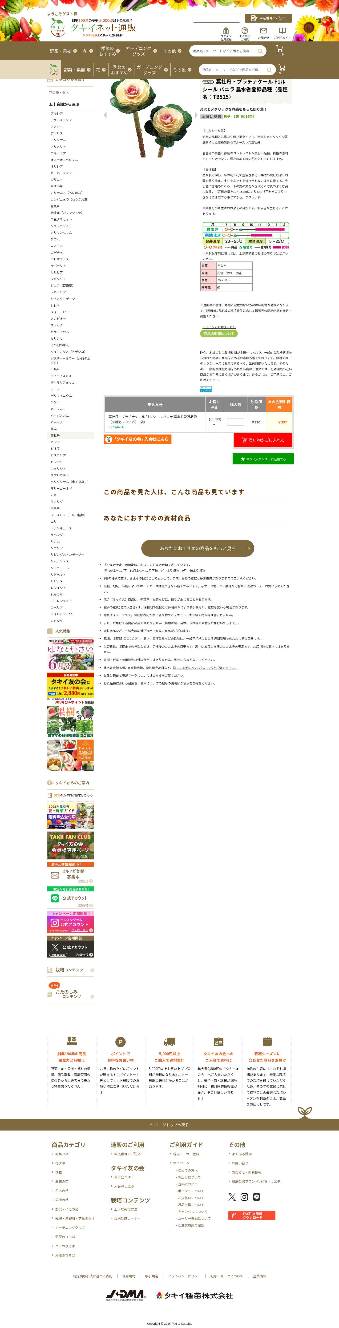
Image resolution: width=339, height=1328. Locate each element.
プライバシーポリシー (184, 1276)
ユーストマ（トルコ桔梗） (69, 515)
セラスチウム (61, 332)
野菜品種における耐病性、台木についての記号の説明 (140, 683)
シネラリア (58, 292)
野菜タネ (62, 1153)
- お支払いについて (190, 1197)
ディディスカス (61, 376)
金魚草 (55, 206)
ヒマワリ (57, 462)
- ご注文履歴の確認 (190, 1225)
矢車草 (55, 508)
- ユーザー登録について (193, 1218)
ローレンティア (61, 601)
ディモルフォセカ (63, 382)
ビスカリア (58, 455)
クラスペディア (61, 226)
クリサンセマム (61, 232)
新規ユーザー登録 (186, 1153)
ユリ (54, 521)
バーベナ (57, 422)
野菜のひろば (65, 1236)
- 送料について (187, 1184)
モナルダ (57, 501)
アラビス (57, 133)
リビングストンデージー (67, 554)
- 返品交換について (190, 1204)
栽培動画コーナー (127, 1218)
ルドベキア (58, 574)
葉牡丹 (55, 435)
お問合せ (263, 38)
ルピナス (57, 581)
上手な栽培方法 (125, 1209)
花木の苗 (62, 1190)
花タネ (60, 1163)
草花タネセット (61, 219)
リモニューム (60, 568)
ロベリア (57, 607)
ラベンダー (58, 534)
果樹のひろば (65, 1255)
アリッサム (58, 139)
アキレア (57, 113)
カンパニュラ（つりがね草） (70, 199)
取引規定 (151, 1276)
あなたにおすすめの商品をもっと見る (198, 548)
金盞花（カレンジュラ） (67, 212)
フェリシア (58, 468)
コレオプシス (60, 259)
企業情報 (259, 1276)
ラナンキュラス (61, 528)
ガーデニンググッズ (70, 1227)
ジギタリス (58, 279)
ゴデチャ (57, 252)
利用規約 (128, 1276)
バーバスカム (60, 415)
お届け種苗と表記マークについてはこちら (133, 675)
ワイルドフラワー (63, 614)
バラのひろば (65, 1245)
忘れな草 (57, 621)
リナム (55, 541)
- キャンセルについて (192, 1211)
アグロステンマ (61, 120)
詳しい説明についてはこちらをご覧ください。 (205, 667)
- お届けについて (188, 1177)
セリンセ (57, 338)
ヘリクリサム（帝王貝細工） (70, 481)
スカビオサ (58, 318)
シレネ (55, 305)
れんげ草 (57, 594)
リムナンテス (60, 561)
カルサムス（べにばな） (67, 192)
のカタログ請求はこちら (73, 795)
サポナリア (58, 265)
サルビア (57, 272)
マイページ (181, 1163)
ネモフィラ (58, 409)
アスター (57, 126)
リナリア (57, 548)
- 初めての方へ (187, 1170)
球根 (58, 1172)
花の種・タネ (59, 92)
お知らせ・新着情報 (247, 1172)
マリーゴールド (61, 488)
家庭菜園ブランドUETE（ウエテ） (258, 1181)
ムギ (54, 495)
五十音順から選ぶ (64, 104)
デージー (57, 389)
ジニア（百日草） (63, 285)
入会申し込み (124, 1186)
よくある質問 (242, 1153)
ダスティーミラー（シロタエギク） (70, 360)
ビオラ (55, 448)
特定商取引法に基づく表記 (93, 1276)
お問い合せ (240, 1163)
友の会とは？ (124, 1177)
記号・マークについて (226, 1276)
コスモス (57, 245)
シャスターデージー (64, 298)
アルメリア (58, 146)
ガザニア (57, 179)
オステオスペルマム (64, 159)
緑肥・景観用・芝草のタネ (75, 1218)
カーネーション (61, 173)
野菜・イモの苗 (66, 1209)
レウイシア (58, 587)
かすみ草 (57, 186)
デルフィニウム (61, 395)
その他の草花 (60, 345)
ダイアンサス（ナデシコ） (69, 351)
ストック (57, 325)
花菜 (54, 429)
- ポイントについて (190, 1190)
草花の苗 (62, 1181)
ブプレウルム (60, 475)
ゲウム (55, 239)
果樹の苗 (62, 1199)
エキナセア (58, 153)
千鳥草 (55, 369)
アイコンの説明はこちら (219, 327)
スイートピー (60, 312)
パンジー (57, 442)
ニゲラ (55, 402)
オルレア (57, 166)
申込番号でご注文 (127, 1153)
